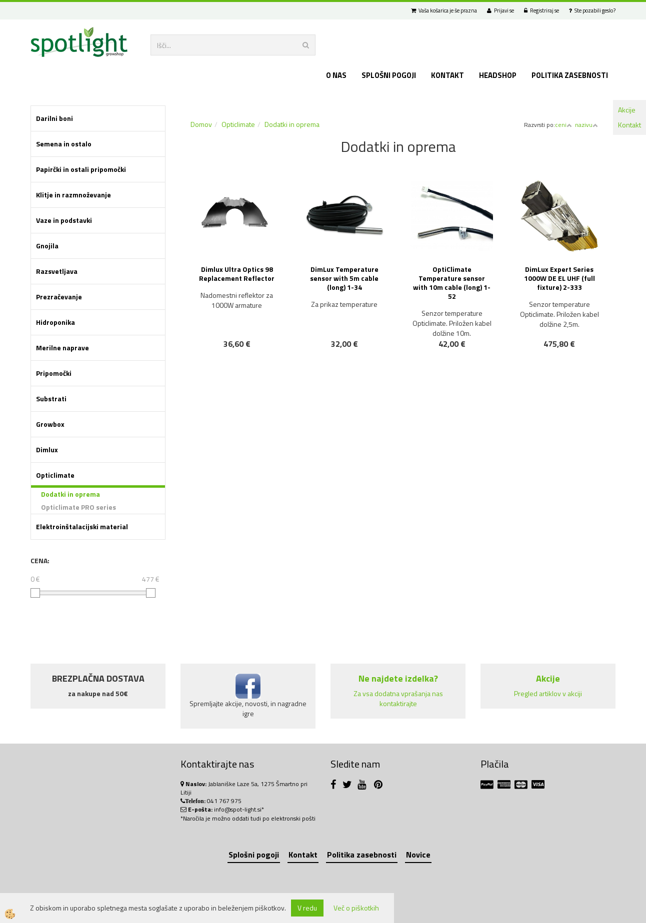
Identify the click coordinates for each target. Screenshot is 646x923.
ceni (563, 124)
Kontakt (629, 124)
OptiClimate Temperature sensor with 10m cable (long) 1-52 (451, 282)
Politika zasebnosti (570, 75)
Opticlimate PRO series (78, 507)
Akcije (627, 109)
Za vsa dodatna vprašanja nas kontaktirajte (398, 698)
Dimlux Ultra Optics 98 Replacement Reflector (236, 273)
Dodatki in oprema (70, 494)
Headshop (497, 75)
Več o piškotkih (356, 908)
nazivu (586, 124)
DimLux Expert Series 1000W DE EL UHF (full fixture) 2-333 (559, 278)
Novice (418, 855)
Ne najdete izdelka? (398, 678)
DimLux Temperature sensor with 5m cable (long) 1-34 (344, 278)
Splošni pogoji (389, 75)
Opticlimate (238, 124)
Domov (201, 124)
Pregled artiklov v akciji (548, 693)
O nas (336, 75)
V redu (307, 908)
